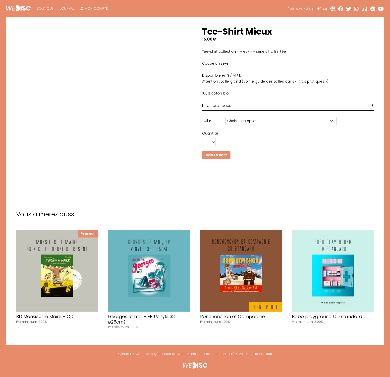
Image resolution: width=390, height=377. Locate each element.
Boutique (45, 8)
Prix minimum (27, 322)
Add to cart (216, 154)
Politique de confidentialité (212, 353)
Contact (124, 353)
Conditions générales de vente (161, 353)
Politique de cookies (255, 353)
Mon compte (94, 8)
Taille (206, 120)
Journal (66, 8)
